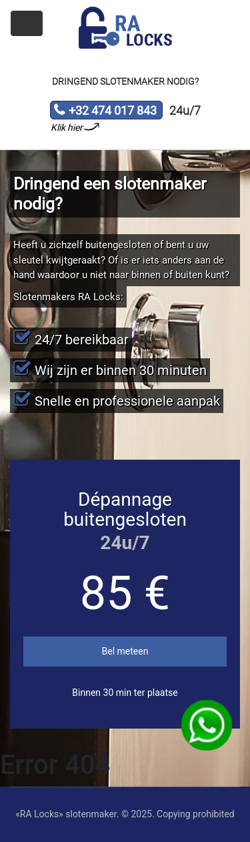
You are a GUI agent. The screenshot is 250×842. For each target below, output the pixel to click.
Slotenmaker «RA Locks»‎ (125, 28)
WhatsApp (207, 725)
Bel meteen (125, 651)
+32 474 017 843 (105, 111)
